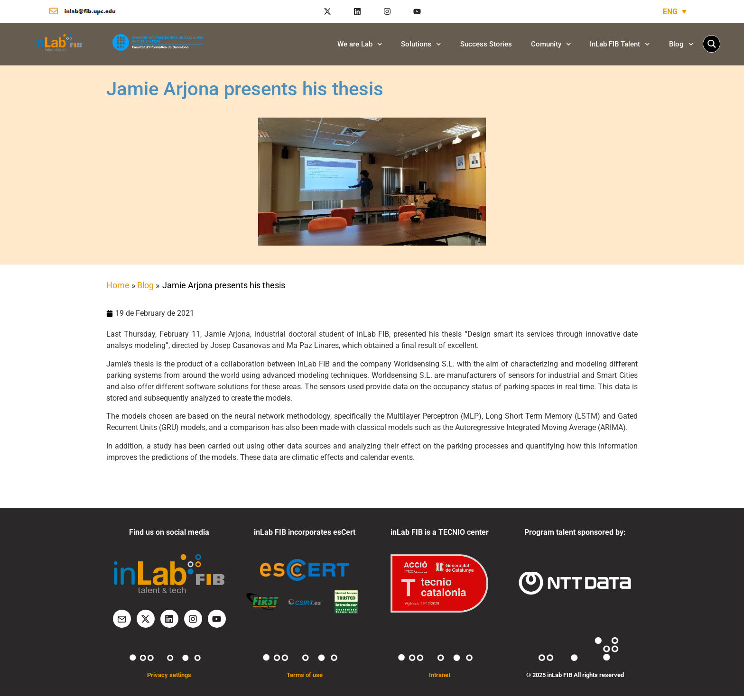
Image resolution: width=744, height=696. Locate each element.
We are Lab (359, 44)
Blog (681, 44)
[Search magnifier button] (711, 44)
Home (118, 285)
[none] (674, 11)
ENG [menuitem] (670, 11)
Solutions (421, 44)
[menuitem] (674, 11)
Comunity (551, 44)
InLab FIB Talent (620, 44)
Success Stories (486, 44)
